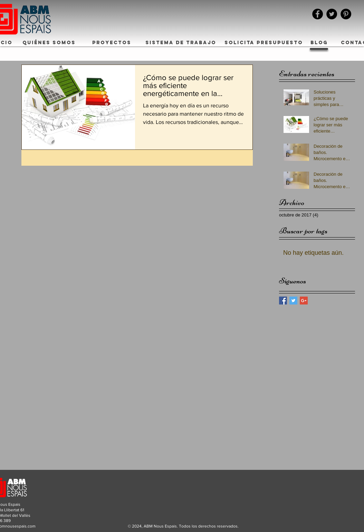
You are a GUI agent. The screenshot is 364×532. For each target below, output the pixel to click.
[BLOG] (319, 43)
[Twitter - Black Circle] (331, 14)
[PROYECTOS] (112, 43)
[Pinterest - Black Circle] (346, 14)
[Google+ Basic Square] (304, 300)
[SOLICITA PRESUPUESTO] (264, 43)
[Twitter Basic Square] (293, 300)
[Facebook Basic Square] (283, 300)
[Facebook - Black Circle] (317, 14)
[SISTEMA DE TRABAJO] (181, 43)
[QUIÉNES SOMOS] (49, 43)
